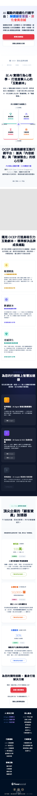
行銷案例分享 (28, 743)
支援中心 (28, 751)
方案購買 (9, 769)
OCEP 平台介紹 (28, 717)
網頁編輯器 (27, 722)
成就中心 (28, 730)
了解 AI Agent (9, 420)
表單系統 (28, 725)
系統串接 (9, 756)
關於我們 (9, 766)
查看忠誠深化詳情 (9, 357)
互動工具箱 (27, 719)
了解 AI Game (9, 454)
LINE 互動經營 (9, 743)
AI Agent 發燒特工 (9, 717)
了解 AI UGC (9, 458)
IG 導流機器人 (9, 751)
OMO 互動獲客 (9, 748)
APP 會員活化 (9, 745)
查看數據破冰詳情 (9, 322)
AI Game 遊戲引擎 (9, 719)
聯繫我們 (9, 774)
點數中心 (28, 727)
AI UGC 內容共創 (9, 722)
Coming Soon (8, 486)
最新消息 (9, 771)
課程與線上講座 (28, 748)
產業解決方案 (9, 753)
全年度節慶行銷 (28, 745)
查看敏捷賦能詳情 (9, 288)
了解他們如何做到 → (19, 574)
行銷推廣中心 (28, 733)
